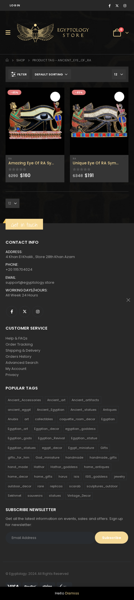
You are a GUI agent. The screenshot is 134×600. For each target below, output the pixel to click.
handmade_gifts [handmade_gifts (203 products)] (103, 457)
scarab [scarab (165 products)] (74, 486)
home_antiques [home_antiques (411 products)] (96, 467)
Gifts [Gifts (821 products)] (104, 448)
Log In (15, 5)
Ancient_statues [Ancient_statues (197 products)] (83, 409)
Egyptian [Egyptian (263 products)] (108, 419)
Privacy (12, 374)
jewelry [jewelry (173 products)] (119, 476)
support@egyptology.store (30, 282)
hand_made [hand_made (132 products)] (18, 467)
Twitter (24, 311)
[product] (35, 121)
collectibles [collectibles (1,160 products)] (44, 419)
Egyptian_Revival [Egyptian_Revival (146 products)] (51, 438)
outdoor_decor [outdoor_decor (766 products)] (19, 486)
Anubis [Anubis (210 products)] (13, 419)
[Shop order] (51, 74)
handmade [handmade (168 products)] (74, 457)
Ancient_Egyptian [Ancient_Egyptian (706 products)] (50, 409)
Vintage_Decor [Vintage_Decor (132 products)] (79, 495)
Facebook (11, 311)
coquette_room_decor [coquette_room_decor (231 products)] (77, 419)
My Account (16, 368)
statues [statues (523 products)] (55, 495)
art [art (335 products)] (26, 419)
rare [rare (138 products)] (40, 486)
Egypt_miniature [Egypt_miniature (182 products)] (81, 448)
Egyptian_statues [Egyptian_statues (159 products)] (22, 448)
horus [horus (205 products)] (63, 476)
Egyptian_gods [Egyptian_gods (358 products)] (20, 438)
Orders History (18, 356)
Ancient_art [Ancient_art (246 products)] (56, 400)
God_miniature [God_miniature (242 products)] (47, 457)
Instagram (37, 311)
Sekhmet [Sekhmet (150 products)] (14, 495)
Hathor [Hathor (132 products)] (39, 467)
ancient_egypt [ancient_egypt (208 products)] (19, 409)
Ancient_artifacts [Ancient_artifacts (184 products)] (85, 400)
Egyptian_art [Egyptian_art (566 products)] (18, 429)
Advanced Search (22, 362)
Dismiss (72, 593)
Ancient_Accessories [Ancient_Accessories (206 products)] (24, 400)
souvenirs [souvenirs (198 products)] (35, 495)
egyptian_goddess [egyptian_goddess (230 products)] (80, 429)
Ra (10, 158)
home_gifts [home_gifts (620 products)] (43, 476)
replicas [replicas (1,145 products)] (56, 486)
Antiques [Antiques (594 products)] (110, 409)
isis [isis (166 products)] (76, 476)
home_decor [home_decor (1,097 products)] (18, 476)
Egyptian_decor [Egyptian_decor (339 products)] (46, 429)
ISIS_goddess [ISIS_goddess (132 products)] (96, 476)
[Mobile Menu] (10, 32)
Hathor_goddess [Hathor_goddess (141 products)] (64, 467)
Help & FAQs (16, 338)
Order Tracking (19, 344)
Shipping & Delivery (23, 350)
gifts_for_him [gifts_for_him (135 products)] (18, 457)
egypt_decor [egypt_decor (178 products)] (52, 448)
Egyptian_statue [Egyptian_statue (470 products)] (84, 438)
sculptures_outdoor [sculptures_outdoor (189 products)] (102, 486)
